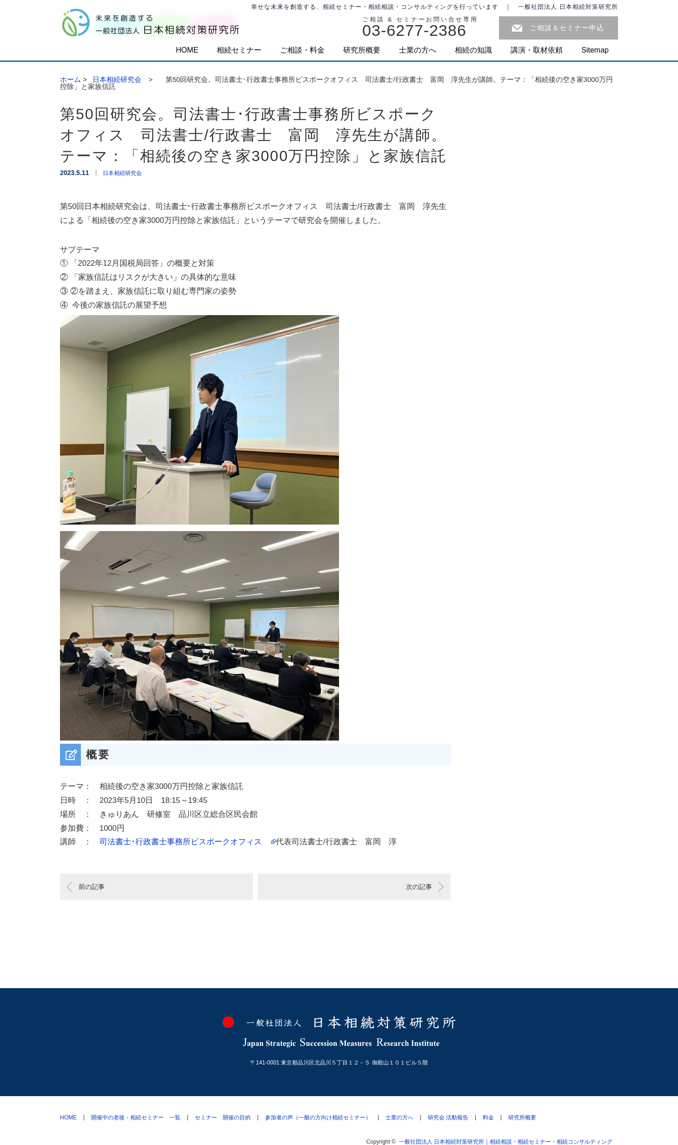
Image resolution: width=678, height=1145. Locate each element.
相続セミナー (239, 50)
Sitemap (595, 50)
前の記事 (92, 886)
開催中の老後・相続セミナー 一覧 (135, 1117)
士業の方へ (417, 50)
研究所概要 (361, 50)
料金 (488, 1117)
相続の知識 (473, 50)
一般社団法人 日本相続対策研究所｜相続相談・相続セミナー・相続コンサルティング (508, 1141)
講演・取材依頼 (537, 50)
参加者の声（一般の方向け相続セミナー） (318, 1117)
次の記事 (419, 886)
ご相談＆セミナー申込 (567, 28)
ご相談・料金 (302, 50)
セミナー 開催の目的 (223, 1117)
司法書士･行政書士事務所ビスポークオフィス (185, 841)
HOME (187, 50)
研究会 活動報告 (448, 1117)
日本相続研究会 (122, 173)
